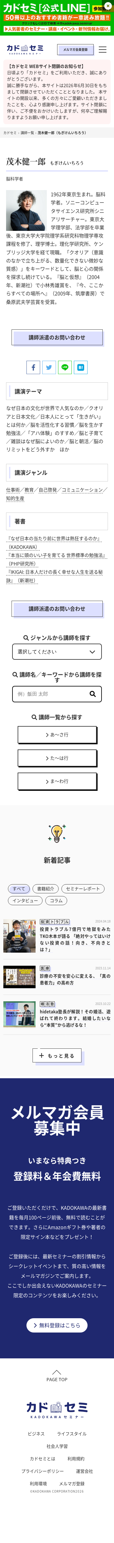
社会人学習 (57, 1466)
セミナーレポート (31, 905)
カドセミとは (42, 1478)
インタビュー (75, 905)
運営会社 (84, 1491)
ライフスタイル (72, 1453)
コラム (19, 918)
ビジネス (36, 1453)
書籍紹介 (48, 893)
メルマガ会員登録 (75, 49)
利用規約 (76, 1478)
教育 (30, 490)
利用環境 (38, 1503)
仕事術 (13, 490)
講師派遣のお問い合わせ (57, 338)
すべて (19, 893)
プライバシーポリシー (42, 1491)
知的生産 (25, 498)
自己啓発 (50, 490)
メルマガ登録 (72, 1503)
